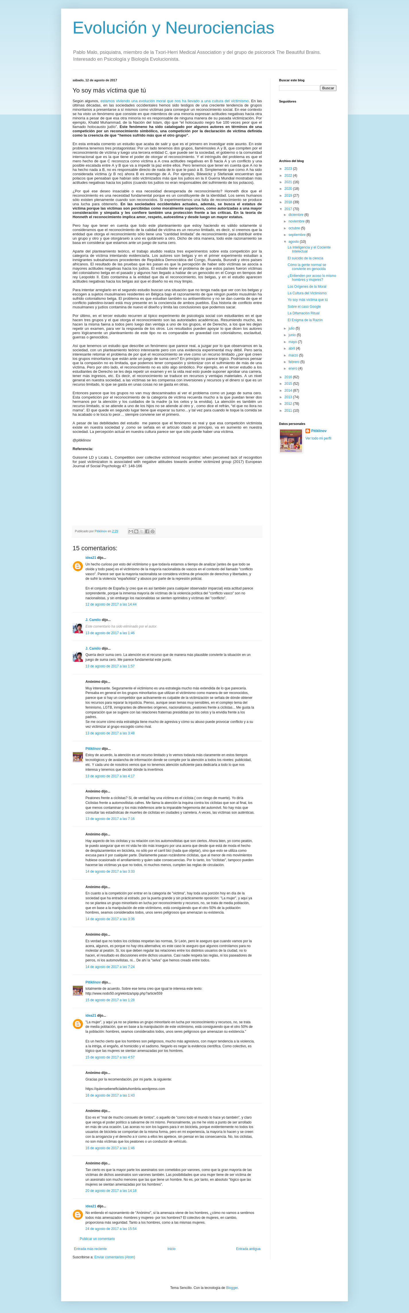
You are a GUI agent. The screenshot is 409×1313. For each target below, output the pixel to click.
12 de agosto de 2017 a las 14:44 (111, 604)
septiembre (298, 235)
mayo (293, 342)
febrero (294, 362)
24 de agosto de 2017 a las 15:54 (111, 1229)
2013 (289, 397)
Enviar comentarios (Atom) (114, 1257)
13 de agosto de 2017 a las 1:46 (110, 633)
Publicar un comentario (97, 1239)
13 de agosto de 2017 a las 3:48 (110, 733)
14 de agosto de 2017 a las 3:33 (110, 872)
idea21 (91, 558)
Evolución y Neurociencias (173, 27)
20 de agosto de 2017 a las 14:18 (111, 1191)
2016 (289, 377)
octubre (295, 228)
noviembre (297, 221)
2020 (289, 189)
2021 (289, 182)
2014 (289, 391)
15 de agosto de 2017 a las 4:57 (110, 1057)
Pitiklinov (93, 749)
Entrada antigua (248, 1249)
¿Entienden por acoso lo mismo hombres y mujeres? (312, 278)
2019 (289, 196)
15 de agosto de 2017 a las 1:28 (110, 1000)
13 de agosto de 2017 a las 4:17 (110, 776)
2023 (289, 169)
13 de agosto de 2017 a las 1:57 (110, 666)
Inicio (172, 1249)
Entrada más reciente (90, 1249)
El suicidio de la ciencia (305, 258)
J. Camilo (93, 620)
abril (292, 348)
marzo (294, 355)
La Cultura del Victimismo (307, 293)
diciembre (296, 215)
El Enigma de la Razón (305, 320)
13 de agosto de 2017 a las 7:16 (110, 819)
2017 (289, 209)
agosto (294, 242)
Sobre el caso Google (304, 307)
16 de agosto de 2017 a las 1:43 (110, 1095)
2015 (289, 384)
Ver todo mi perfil (318, 438)
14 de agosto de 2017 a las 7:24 (110, 967)
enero (293, 368)
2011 (289, 411)
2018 (289, 202)
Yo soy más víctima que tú (308, 300)
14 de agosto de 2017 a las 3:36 (110, 919)
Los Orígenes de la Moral (307, 287)
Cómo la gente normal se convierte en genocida (307, 267)
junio (293, 335)
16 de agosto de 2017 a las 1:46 (110, 1148)
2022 (289, 176)
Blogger (232, 1288)
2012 (289, 404)
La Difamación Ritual (304, 313)
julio (292, 328)
